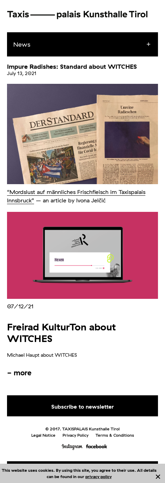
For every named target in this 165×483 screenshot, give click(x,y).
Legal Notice (43, 435)
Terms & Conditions (114, 435)
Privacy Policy (75, 435)
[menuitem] (88, 45)
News (21, 44)
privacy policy (98, 476)
